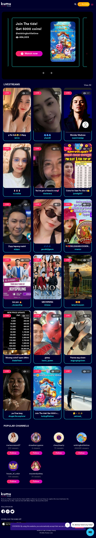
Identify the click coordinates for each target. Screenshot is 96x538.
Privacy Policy (51, 530)
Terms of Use (41, 530)
